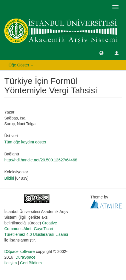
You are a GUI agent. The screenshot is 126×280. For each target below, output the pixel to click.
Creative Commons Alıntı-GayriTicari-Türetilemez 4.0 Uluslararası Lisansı (36, 229)
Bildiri (9, 178)
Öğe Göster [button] (21, 65)
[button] (101, 53)
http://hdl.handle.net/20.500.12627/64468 (40, 160)
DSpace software (19, 251)
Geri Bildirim (31, 263)
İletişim (10, 263)
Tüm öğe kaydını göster (25, 142)
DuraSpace (25, 257)
